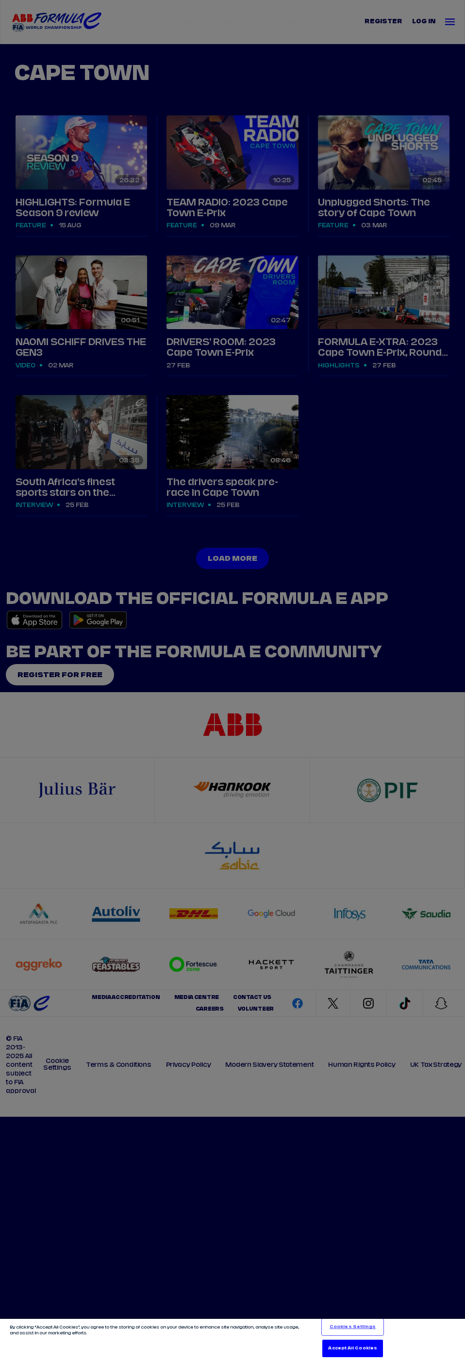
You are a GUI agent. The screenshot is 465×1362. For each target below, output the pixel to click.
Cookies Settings (353, 1327)
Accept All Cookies (352, 1348)
